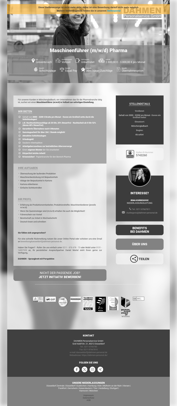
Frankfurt (62, 388)
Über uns (139, 244)
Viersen (126, 386)
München (93, 390)
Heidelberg (104, 388)
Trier (95, 388)
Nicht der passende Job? (59, 275)
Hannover (83, 390)
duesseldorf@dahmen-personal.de (91, 352)
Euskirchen (81, 386)
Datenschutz (88, 398)
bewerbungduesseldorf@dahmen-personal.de (41, 241)
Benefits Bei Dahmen (139, 229)
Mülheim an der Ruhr (112, 386)
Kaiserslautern (85, 388)
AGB (89, 400)
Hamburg (92, 386)
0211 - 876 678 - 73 (71, 247)
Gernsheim (73, 388)
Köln (100, 386)
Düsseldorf (70, 386)
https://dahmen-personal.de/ (95, 355)
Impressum (88, 395)
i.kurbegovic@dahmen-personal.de (141, 213)
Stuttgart (114, 388)
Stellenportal (114, 11)
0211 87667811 (143, 209)
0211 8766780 (90, 346)
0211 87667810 (91, 349)
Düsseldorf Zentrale (55, 386)
